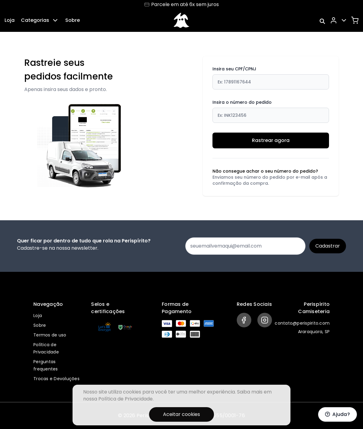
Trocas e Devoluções (56, 379)
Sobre (72, 20)
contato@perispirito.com (302, 323)
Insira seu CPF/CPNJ (270, 78)
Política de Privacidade (125, 398)
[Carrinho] (354, 20)
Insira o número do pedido (270, 111)
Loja (10, 20)
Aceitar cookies (181, 414)
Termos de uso (49, 335)
